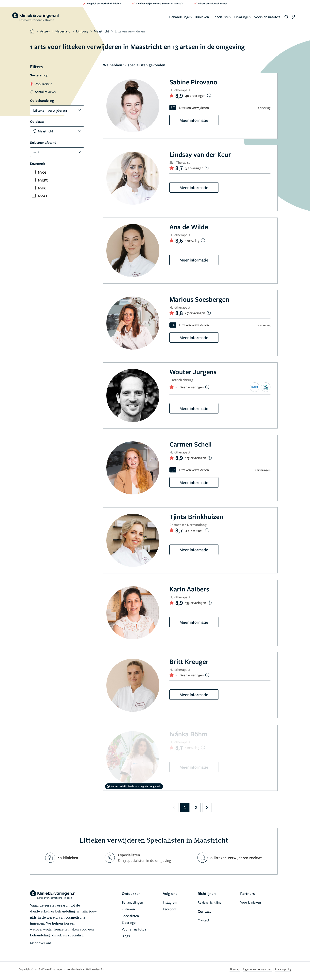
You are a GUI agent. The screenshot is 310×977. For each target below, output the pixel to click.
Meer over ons (40, 943)
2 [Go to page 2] (196, 807)
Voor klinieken (250, 902)
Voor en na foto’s (134, 929)
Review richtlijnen (210, 902)
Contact (203, 920)
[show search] (286, 17)
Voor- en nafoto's (267, 16)
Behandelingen (180, 16)
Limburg (82, 31)
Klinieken (202, 16)
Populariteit (41, 84)
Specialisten (222, 16)
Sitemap (235, 969)
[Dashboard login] (293, 17)
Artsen (45, 31)
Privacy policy (283, 969)
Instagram (170, 902)
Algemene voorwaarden (257, 969)
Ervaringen (242, 16)
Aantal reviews (43, 91)
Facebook (170, 909)
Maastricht (101, 31)
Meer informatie (194, 120)
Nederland (62, 31)
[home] (35, 17)
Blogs (126, 935)
